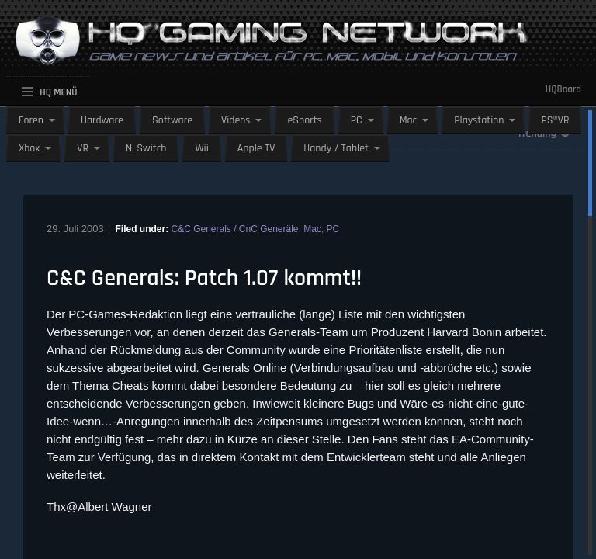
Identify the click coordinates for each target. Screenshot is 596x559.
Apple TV (256, 148)
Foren (31, 120)
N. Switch (146, 148)
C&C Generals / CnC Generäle (234, 229)
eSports (304, 120)
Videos (235, 120)
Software (172, 120)
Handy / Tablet (336, 148)
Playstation (479, 120)
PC (356, 120)
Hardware (102, 120)
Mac (409, 120)
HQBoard (563, 89)
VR (82, 148)
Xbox (29, 148)
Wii (201, 148)
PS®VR (555, 120)
